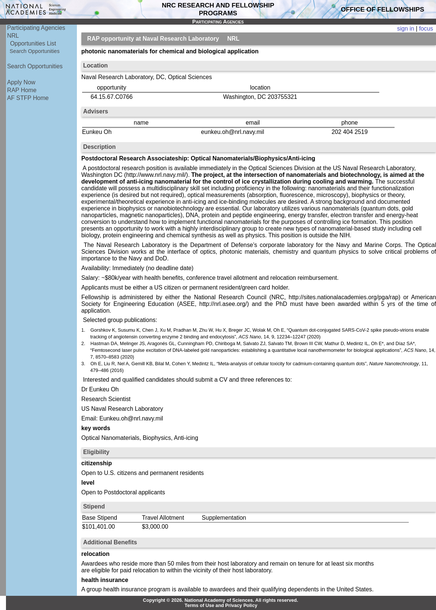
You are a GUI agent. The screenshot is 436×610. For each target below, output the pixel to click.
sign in (405, 28)
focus (426, 28)
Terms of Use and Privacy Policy (221, 605)
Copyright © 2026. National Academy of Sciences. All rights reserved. (220, 600)
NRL (13, 35)
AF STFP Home (28, 98)
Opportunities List (33, 43)
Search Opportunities (35, 51)
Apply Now (21, 82)
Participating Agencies (36, 28)
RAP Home (22, 90)
